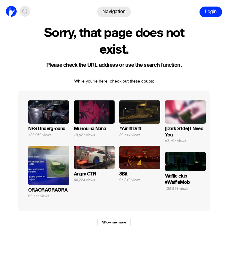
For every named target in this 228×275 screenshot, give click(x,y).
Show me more (114, 222)
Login (211, 11)
